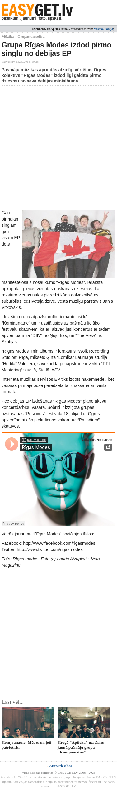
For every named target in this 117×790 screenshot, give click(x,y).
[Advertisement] (58, 147)
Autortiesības (60, 765)
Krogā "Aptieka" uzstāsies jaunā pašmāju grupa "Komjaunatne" (81, 747)
